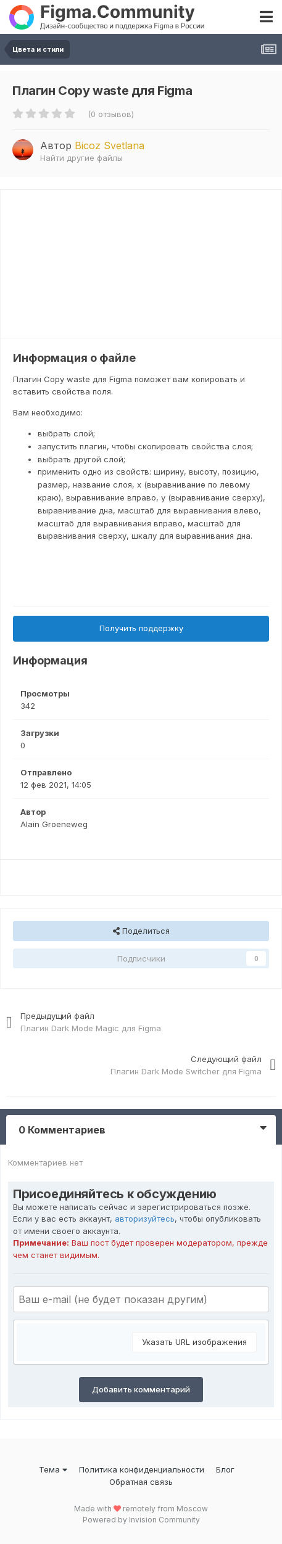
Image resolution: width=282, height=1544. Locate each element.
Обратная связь (141, 1482)
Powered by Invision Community (141, 1519)
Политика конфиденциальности (141, 1469)
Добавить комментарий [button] (141, 1389)
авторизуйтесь (145, 1218)
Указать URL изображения (194, 1342)
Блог (225, 1469)
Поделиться (141, 930)
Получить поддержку (141, 628)
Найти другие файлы (81, 158)
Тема (53, 1469)
